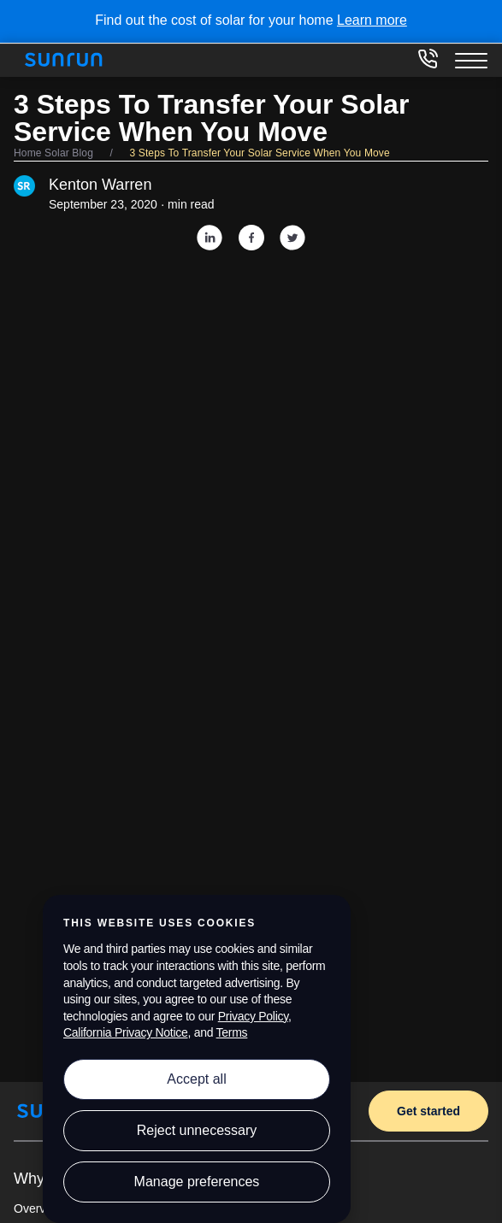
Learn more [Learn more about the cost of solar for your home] (372, 20)
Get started (428, 1111)
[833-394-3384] (427, 64)
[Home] (69, 60)
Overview (38, 1208)
